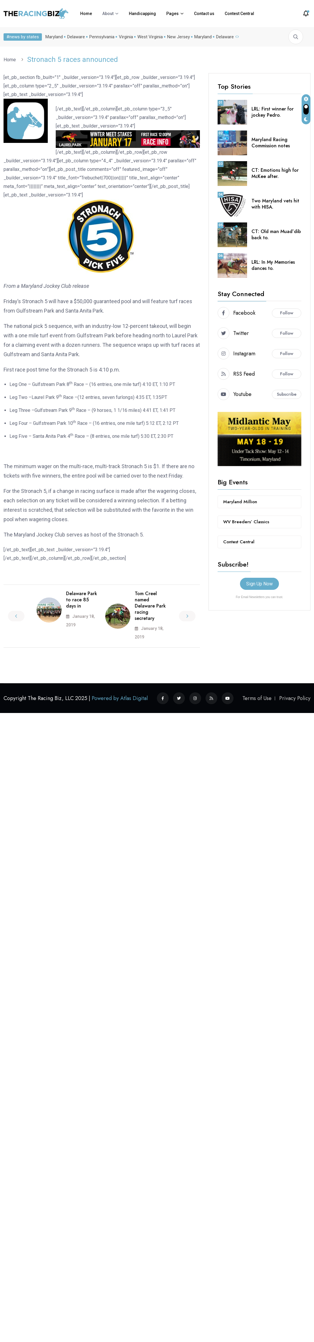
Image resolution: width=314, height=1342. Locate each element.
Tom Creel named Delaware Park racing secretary (150, 605)
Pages (172, 13)
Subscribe (287, 394)
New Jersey (178, 36)
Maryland (54, 36)
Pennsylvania (101, 36)
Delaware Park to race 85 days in (81, 599)
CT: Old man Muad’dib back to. (276, 234)
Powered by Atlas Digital (120, 698)
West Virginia (150, 36)
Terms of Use (257, 698)
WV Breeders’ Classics (246, 522)
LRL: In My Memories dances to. (273, 265)
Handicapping (142, 13)
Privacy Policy (294, 698)
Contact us (204, 13)
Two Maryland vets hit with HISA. (275, 203)
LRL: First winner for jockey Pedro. (272, 111)
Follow (286, 313)
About (108, 13)
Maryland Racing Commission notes (270, 142)
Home (86, 13)
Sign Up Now (259, 584)
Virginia (126, 36)
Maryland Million (240, 501)
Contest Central (239, 13)
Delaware (76, 36)
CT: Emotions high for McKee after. (275, 173)
